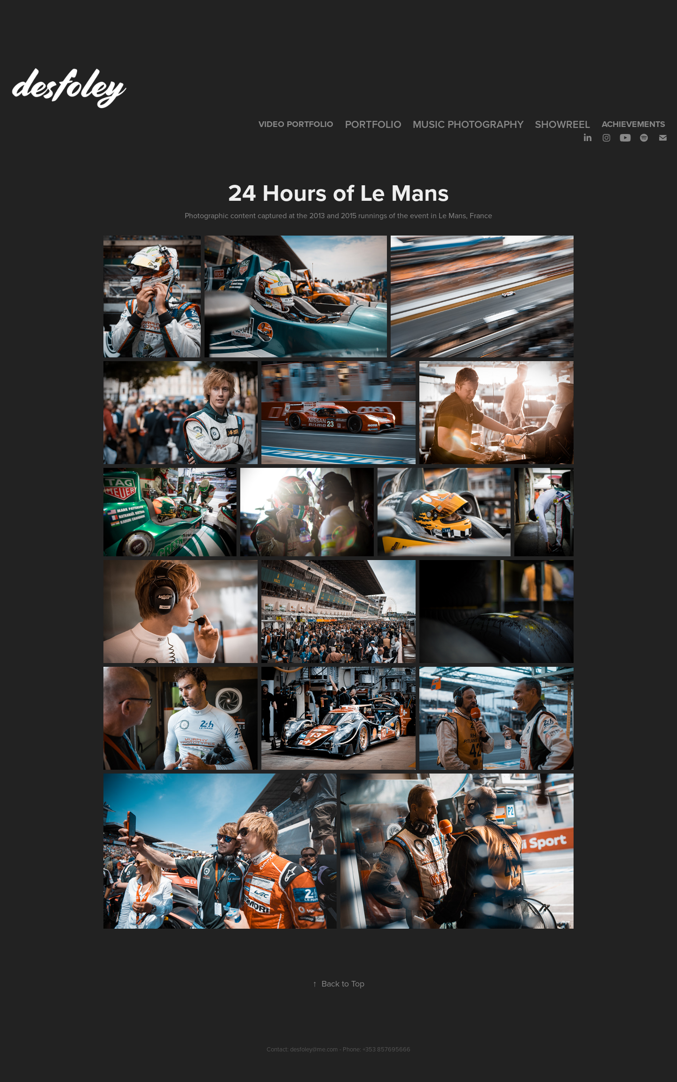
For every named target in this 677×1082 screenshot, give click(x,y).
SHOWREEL (562, 124)
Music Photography (468, 124)
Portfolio (373, 124)
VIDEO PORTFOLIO (296, 124)
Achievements (633, 124)
